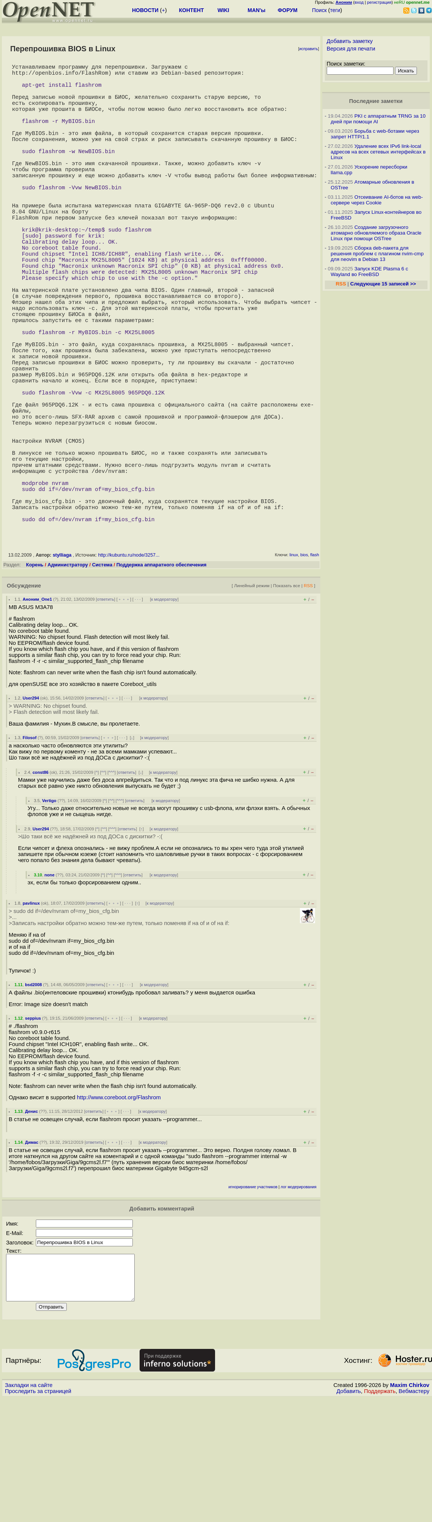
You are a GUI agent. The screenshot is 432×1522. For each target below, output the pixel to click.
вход (359, 2)
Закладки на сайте (28, 1509)
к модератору (164, 714)
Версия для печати (351, 49)
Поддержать (380, 1515)
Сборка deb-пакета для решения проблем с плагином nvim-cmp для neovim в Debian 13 (377, 253)
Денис (31, 1226)
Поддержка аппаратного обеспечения (161, 679)
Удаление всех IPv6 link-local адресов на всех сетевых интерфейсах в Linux (378, 151)
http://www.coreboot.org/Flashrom (119, 1212)
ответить (105, 714)
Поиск (319, 10)
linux (293, 669)
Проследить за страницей (38, 1515)
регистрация (379, 2)
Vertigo (49, 915)
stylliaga (62, 669)
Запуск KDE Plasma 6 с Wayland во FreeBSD (369, 271)
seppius (33, 1133)
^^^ (112, 887)
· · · (138, 714)
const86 (40, 887)
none (50, 989)
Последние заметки (376, 101)
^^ (103, 887)
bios (304, 669)
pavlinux (31, 1018)
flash (314, 669)
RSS (308, 700)
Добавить (349, 1515)
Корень (34, 679)
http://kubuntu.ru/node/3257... (129, 669)
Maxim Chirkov (409, 1509)
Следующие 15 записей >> (383, 284)
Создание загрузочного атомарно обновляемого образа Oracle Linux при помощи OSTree (376, 232)
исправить (308, 49)
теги (335, 10)
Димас (31, 1257)
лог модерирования (299, 1302)
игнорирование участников (253, 1302)
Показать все (286, 700)
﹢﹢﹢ (124, 714)
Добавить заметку (350, 41)
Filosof (30, 852)
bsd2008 (33, 1099)
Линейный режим (251, 700)
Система (102, 679)
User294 (31, 812)
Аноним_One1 (37, 714)
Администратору (68, 679)
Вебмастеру (414, 1515)
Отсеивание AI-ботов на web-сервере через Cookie (377, 200)
